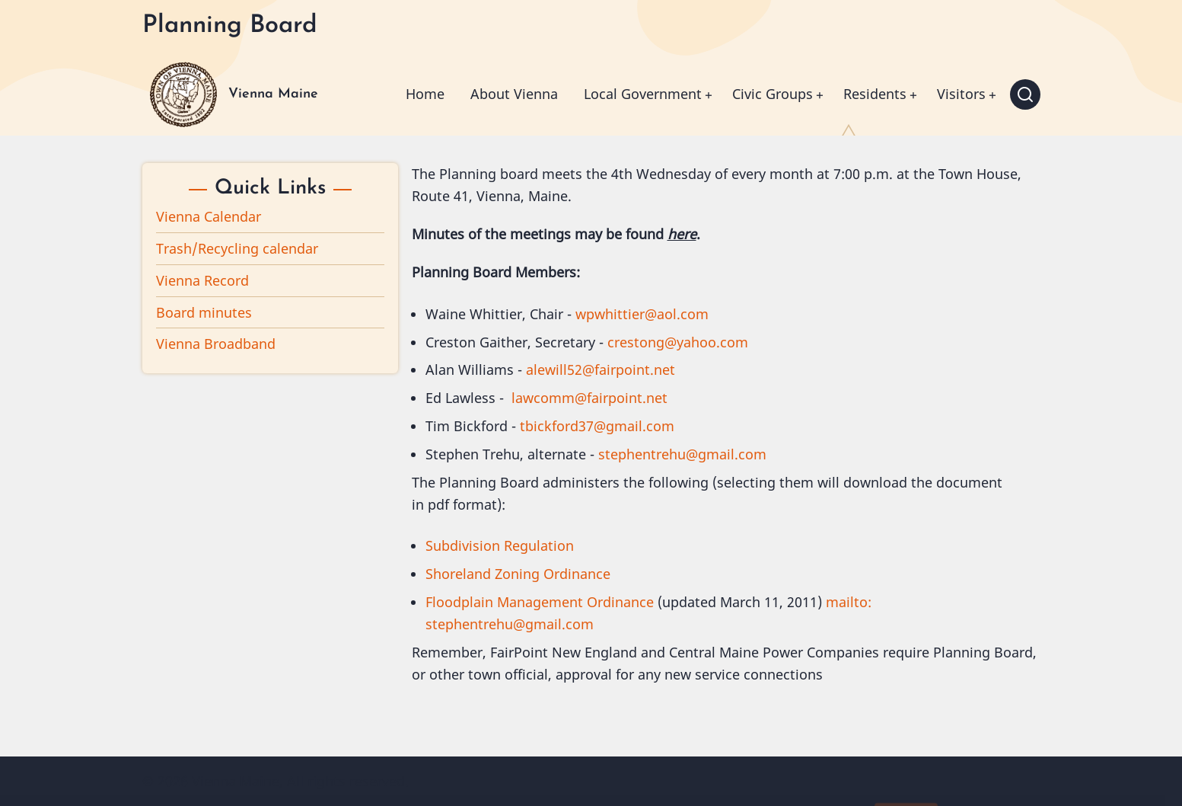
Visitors (961, 94)
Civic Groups (772, 94)
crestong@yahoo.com (677, 342)
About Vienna (514, 94)
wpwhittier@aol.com (642, 314)
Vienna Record (202, 280)
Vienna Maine (273, 94)
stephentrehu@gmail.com (682, 454)
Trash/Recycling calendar (237, 248)
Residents (874, 94)
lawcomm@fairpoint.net (589, 398)
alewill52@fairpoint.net (600, 369)
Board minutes (204, 312)
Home (425, 94)
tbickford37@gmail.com (597, 426)
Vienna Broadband (216, 343)
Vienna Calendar (208, 216)
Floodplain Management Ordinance (539, 602)
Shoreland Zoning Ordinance (517, 574)
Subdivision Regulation (499, 545)
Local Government (643, 94)
